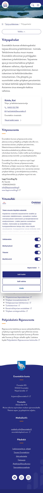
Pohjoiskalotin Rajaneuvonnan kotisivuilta (22, 340)
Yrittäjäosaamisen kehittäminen (17, 302)
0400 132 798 (13, 107)
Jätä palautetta (21, 456)
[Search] (33, 5)
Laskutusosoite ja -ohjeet (21, 448)
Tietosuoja (21, 459)
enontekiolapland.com (20, 432)
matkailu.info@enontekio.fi (21, 429)
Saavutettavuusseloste (21, 467)
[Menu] (38, 5)
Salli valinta (21, 281)
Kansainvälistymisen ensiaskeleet (17, 308)
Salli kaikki (21, 274)
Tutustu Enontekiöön (21, 452)
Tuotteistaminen (12, 305)
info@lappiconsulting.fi (10, 187)
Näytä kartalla (20, 390)
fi (2, 24)
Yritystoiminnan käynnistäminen (17, 297)
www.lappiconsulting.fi (10, 190)
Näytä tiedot (32, 268)
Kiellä (21, 288)
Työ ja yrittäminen (12, 24)
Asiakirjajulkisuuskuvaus (21, 463)
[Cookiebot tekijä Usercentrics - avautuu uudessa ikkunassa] (31, 203)
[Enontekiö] (5, 4)
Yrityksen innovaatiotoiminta (16, 300)
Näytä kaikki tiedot (12, 120)
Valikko (20, 31)
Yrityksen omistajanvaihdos (15, 311)
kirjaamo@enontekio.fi (19, 396)
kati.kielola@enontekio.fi (16, 111)
